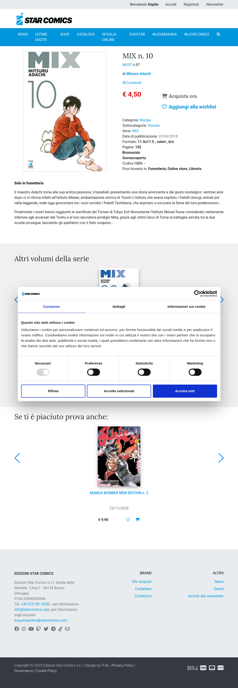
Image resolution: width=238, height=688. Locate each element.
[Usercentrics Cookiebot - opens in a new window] (197, 293)
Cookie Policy (46, 671)
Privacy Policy (122, 665)
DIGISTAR (137, 34)
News (219, 581)
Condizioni (143, 596)
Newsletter (215, 4)
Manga (145, 120)
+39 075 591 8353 (35, 604)
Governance (23, 671)
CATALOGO (86, 34)
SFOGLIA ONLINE (109, 37)
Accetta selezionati (119, 391)
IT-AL (105, 665)
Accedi (171, 4)
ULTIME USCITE (41, 37)
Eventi (219, 589)
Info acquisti (142, 581)
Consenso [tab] (51, 306)
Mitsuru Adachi (138, 74)
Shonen (154, 125)
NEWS (23, 34)
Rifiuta (53, 391)
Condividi (131, 83)
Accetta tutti (185, 391)
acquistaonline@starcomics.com (40, 620)
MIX (135, 131)
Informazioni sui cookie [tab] (187, 306)
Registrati (191, 4)
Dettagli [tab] (119, 306)
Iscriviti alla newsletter (206, 596)
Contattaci (143, 589)
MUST (127, 65)
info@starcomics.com (32, 609)
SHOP (65, 34)
